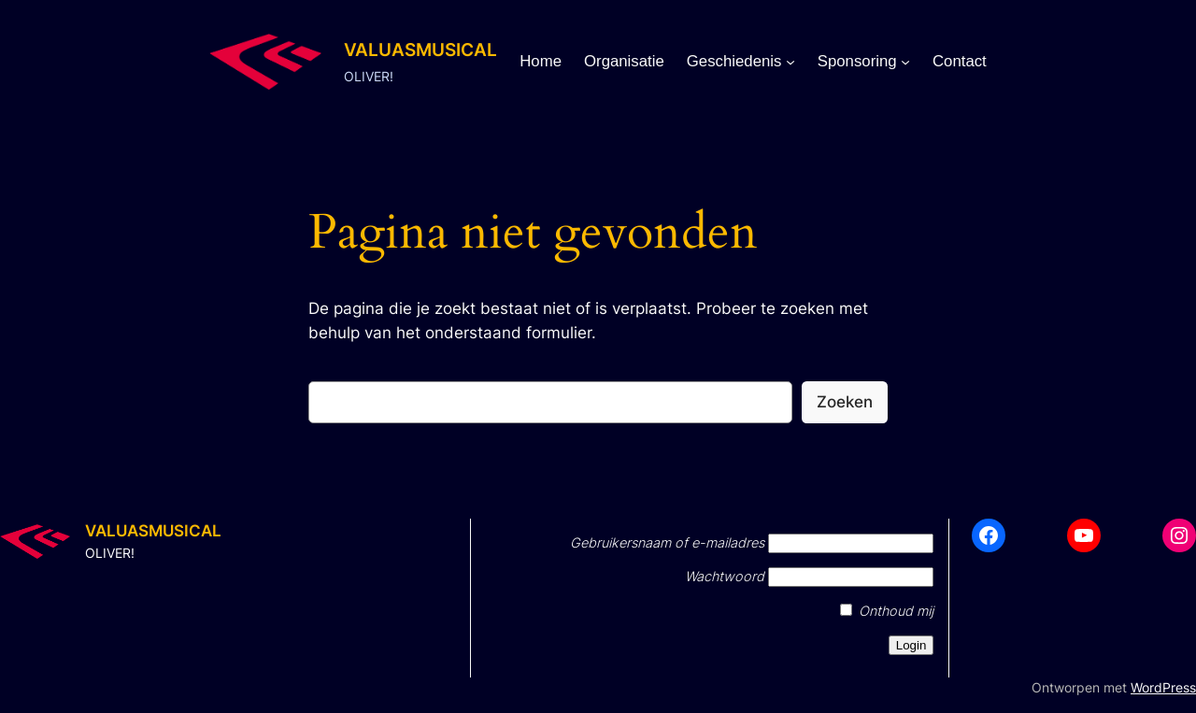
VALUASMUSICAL (420, 49)
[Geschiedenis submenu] (790, 61)
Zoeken (845, 401)
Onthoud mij (886, 611)
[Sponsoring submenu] (905, 61)
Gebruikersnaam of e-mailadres (667, 542)
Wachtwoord (724, 576)
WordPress (1163, 687)
